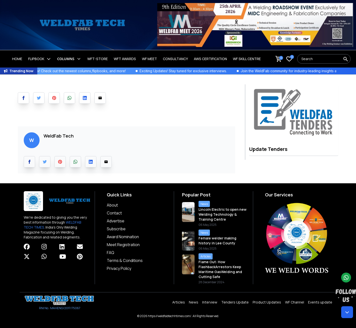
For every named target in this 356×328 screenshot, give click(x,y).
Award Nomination (123, 236)
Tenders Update (235, 302)
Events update (320, 302)
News (193, 302)
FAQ (110, 252)
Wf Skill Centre (247, 58)
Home (17, 58)
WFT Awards (125, 58)
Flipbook (39, 58)
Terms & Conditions (125, 260)
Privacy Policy (119, 268)
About (112, 205)
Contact (114, 213)
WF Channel (294, 302)
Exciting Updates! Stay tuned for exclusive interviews (189, 71)
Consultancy (175, 58)
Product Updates (267, 302)
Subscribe (116, 229)
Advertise (115, 221)
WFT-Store (97, 58)
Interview (209, 302)
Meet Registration (123, 244)
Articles (178, 302)
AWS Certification (210, 58)
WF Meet (149, 58)
